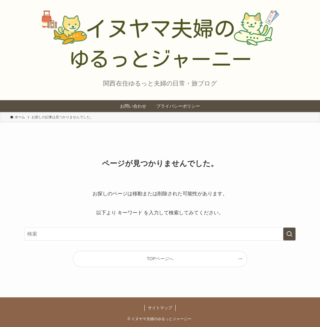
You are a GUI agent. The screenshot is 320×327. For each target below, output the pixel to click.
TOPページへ (160, 258)
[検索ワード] (160, 234)
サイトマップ (160, 307)
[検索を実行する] (289, 234)
